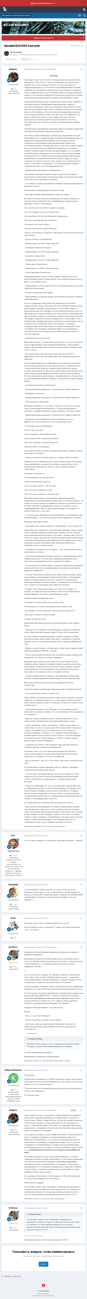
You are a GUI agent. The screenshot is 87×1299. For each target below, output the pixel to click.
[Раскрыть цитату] (28, 1039)
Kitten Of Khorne (13, 1070)
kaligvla (19, 52)
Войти (43, 1264)
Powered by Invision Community (43, 1295)
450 (13, 89)
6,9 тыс (13, 967)
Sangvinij (13, 884)
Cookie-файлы (43, 1291)
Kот (13, 835)
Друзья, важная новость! (42, 3)
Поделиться (11, 59)
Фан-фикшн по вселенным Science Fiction (41, 55)
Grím (13, 918)
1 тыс (13, 938)
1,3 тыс (13, 904)
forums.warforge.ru (43, 1293)
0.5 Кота (13, 947)
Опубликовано (36, 69)
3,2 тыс (13, 855)
